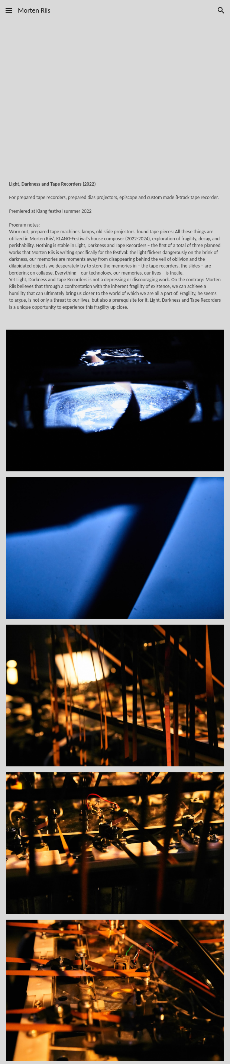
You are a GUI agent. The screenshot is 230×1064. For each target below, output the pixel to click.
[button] (9, 10)
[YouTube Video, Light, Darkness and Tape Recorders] (115, 98)
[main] (115, 251)
